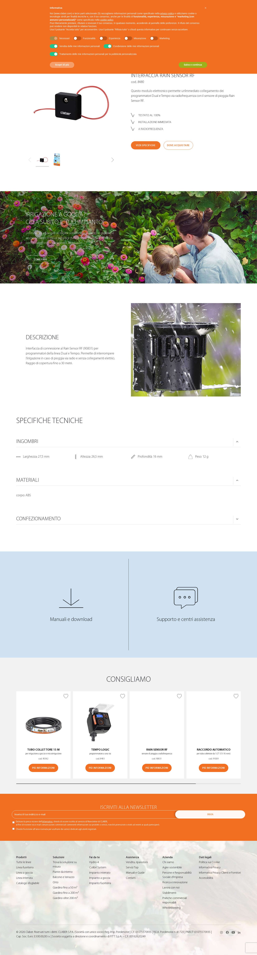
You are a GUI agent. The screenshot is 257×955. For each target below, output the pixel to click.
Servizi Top (132, 867)
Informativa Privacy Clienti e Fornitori (220, 872)
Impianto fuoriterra (100, 883)
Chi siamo (168, 862)
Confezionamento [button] (38, 519)
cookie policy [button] (106, 20)
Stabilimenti (169, 893)
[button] (112, 160)
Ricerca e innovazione (175, 882)
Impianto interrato (99, 872)
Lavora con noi (170, 887)
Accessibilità (206, 878)
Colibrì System (97, 867)
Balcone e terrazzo (63, 877)
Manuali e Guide (135, 872)
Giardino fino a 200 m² (66, 893)
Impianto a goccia (99, 878)
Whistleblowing (171, 907)
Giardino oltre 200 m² (65, 898)
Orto (55, 882)
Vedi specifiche (145, 145)
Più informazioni (43, 768)
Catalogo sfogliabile (27, 883)
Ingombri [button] (27, 441)
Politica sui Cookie (209, 862)
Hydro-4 (94, 862)
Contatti (131, 878)
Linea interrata (24, 878)
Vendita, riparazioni (137, 862)
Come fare (40, 259)
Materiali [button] (27, 480)
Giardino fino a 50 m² (65, 887)
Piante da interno (63, 872)
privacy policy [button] (167, 13)
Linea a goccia (24, 872)
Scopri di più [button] (62, 64)
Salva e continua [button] (193, 64)
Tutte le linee (23, 862)
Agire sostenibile (172, 867)
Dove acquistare (178, 145)
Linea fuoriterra (24, 867)
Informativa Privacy (210, 867)
